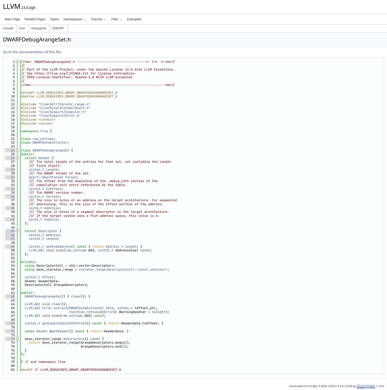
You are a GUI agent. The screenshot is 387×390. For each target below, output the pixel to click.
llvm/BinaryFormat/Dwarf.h (64, 108)
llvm (22, 28)
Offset (48, 277)
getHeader (60, 331)
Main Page (12, 19)
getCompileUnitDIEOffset (64, 323)
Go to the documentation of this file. (32, 52)
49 (10, 246)
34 (10, 189)
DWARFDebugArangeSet (51, 150)
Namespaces (74, 19)
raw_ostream (43, 139)
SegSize (51, 219)
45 (10, 231)
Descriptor (48, 231)
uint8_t (35, 208)
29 (10, 169)
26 (10, 158)
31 (10, 177)
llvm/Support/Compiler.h (62, 112)
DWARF (58, 28)
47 (10, 239)
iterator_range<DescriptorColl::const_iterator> (123, 269)
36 (10, 196)
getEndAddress (58, 246)
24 (10, 150)
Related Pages (34, 19)
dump (59, 250)
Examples (134, 19)
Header (44, 158)
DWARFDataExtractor (50, 142)
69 (10, 323)
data (109, 308)
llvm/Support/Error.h (59, 115)
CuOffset (53, 189)
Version (52, 196)
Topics (54, 19)
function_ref (80, 312)
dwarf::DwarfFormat (46, 177)
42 (10, 219)
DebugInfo (38, 28)
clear (76, 296)
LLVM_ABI (36, 250)
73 (10, 339)
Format (71, 177)
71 (10, 331)
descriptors (74, 339)
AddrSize (51, 208)
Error (47, 308)
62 (10, 296)
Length (52, 169)
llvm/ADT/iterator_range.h (64, 104)
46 (10, 235)
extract (60, 308)
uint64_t (36, 169)
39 (10, 208)
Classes (98, 19)
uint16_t (36, 196)
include (8, 28)
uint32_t (105, 250)
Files (116, 19)
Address (52, 235)
